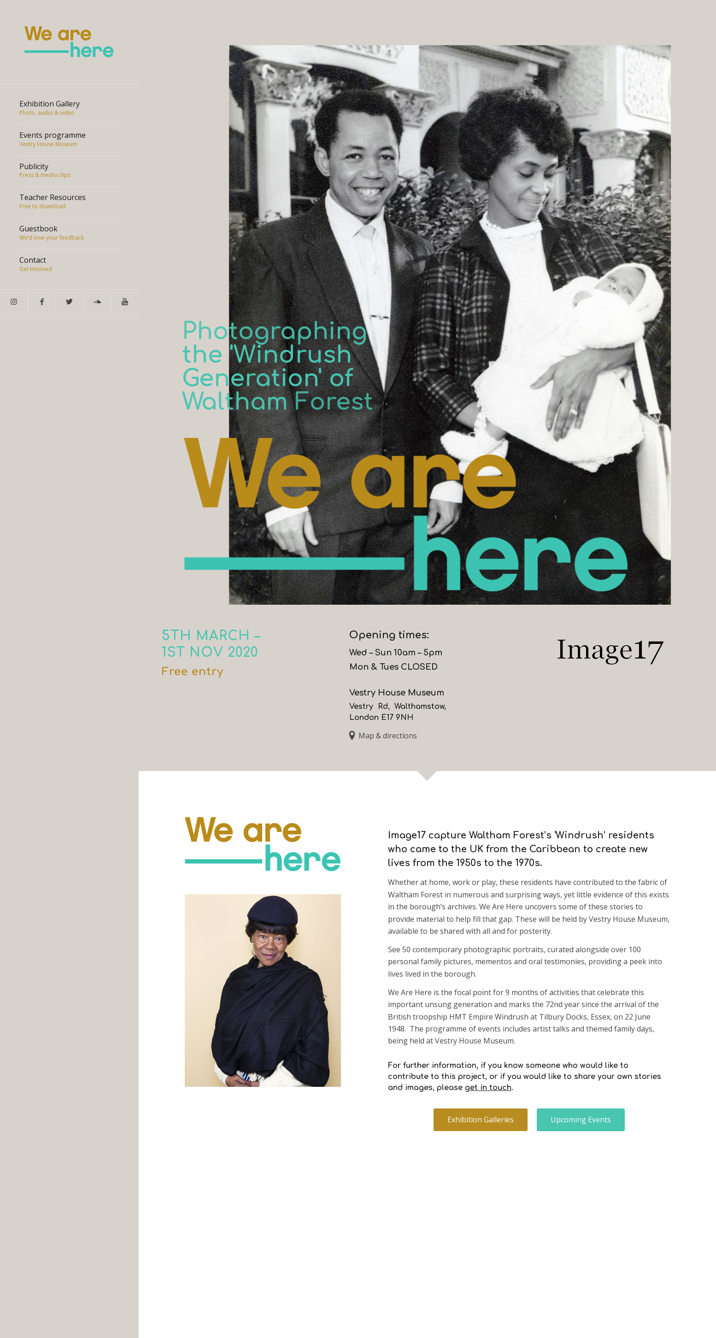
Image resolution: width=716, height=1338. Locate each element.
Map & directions (387, 736)
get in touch (488, 1088)
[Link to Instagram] (14, 301)
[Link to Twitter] (69, 301)
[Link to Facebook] (41, 301)
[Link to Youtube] (124, 301)
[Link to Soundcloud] (97, 301)
